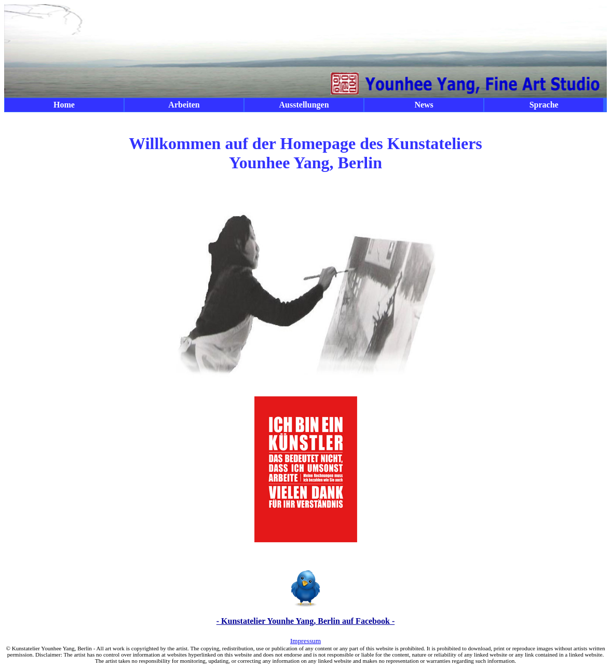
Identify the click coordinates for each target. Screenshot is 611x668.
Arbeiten (183, 104)
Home (64, 104)
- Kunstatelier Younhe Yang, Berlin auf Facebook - (305, 621)
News (423, 104)
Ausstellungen (304, 104)
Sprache (544, 104)
